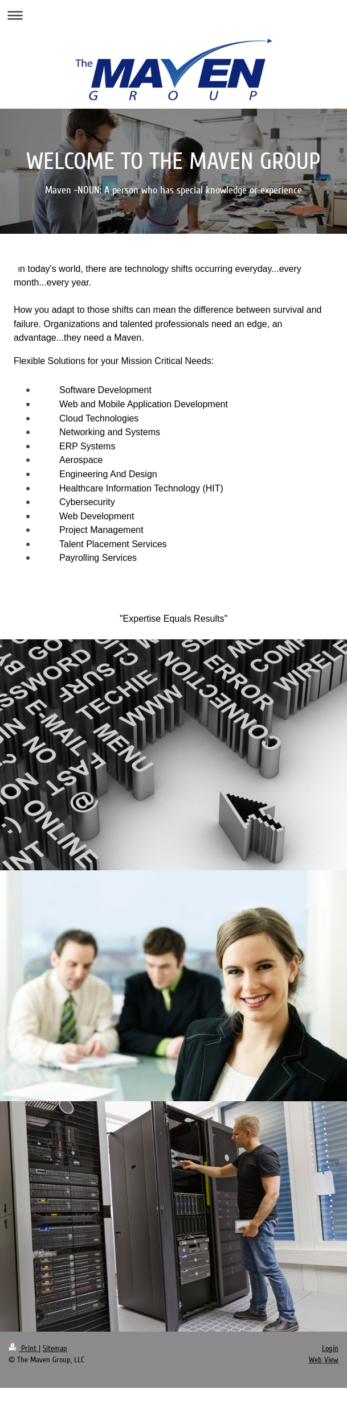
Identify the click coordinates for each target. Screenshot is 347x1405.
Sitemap (55, 1348)
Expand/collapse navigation (173, 15)
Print (24, 1348)
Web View (323, 1360)
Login (330, 1348)
